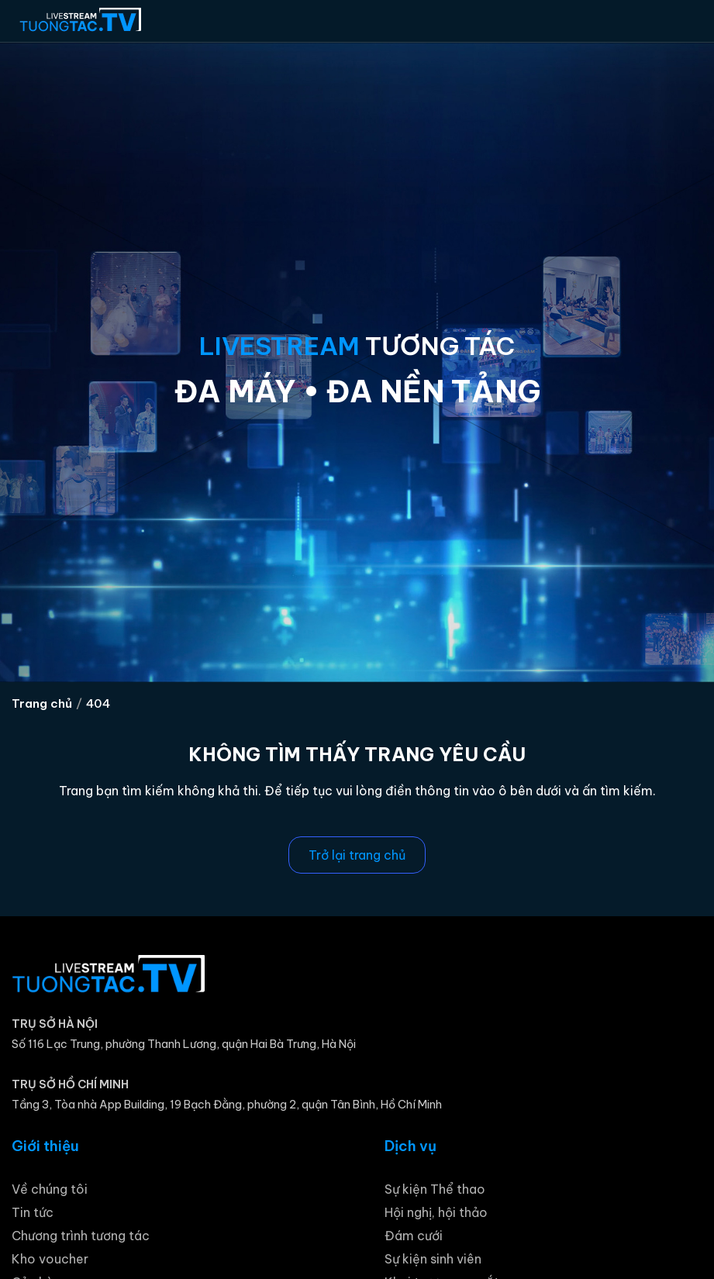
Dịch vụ (410, 1146)
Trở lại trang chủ (357, 855)
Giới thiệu (45, 1146)
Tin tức (32, 1212)
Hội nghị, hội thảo (436, 1212)
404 (98, 703)
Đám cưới (414, 1235)
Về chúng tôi (50, 1189)
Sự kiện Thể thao (435, 1189)
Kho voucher (50, 1259)
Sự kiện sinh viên (433, 1259)
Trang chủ (42, 703)
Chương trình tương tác (81, 1235)
